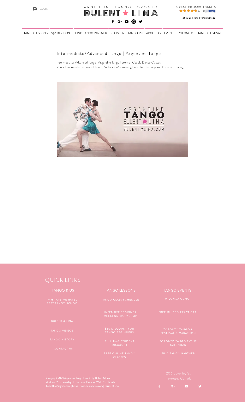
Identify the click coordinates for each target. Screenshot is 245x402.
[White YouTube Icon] (186, 386)
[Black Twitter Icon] (140, 21)
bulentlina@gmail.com (58, 386)
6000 (201, 11)
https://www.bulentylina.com (87, 386)
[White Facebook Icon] (159, 386)
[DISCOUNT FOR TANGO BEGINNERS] (190, 7)
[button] (35, 31)
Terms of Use (112, 386)
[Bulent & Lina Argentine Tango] (113, 21)
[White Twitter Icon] (200, 386)
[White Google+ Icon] (173, 386)
